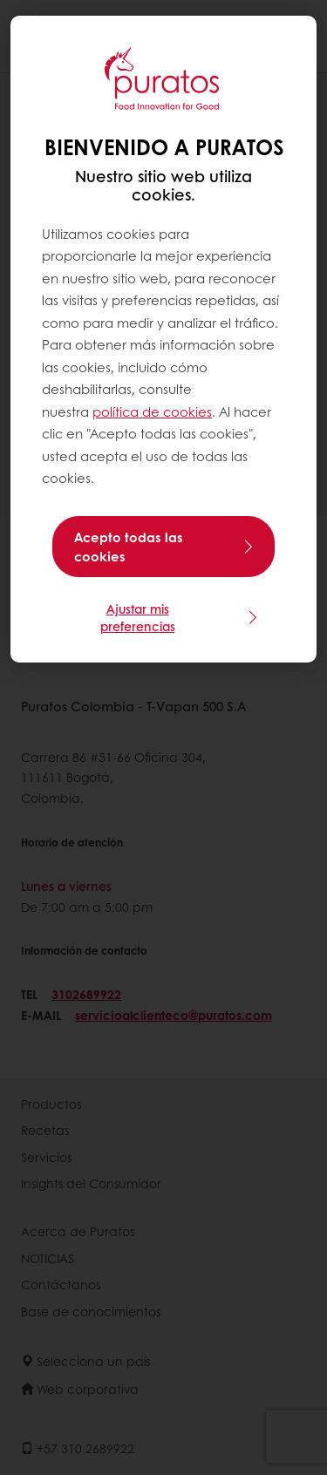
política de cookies (152, 411)
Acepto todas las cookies (128, 546)
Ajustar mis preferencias (137, 617)
